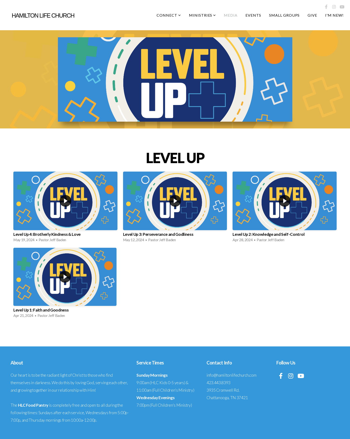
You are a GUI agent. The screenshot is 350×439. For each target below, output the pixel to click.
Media (230, 15)
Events (253, 15)
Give (312, 15)
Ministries (202, 15)
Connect (169, 15)
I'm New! (334, 15)
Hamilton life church (43, 15)
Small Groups (284, 15)
